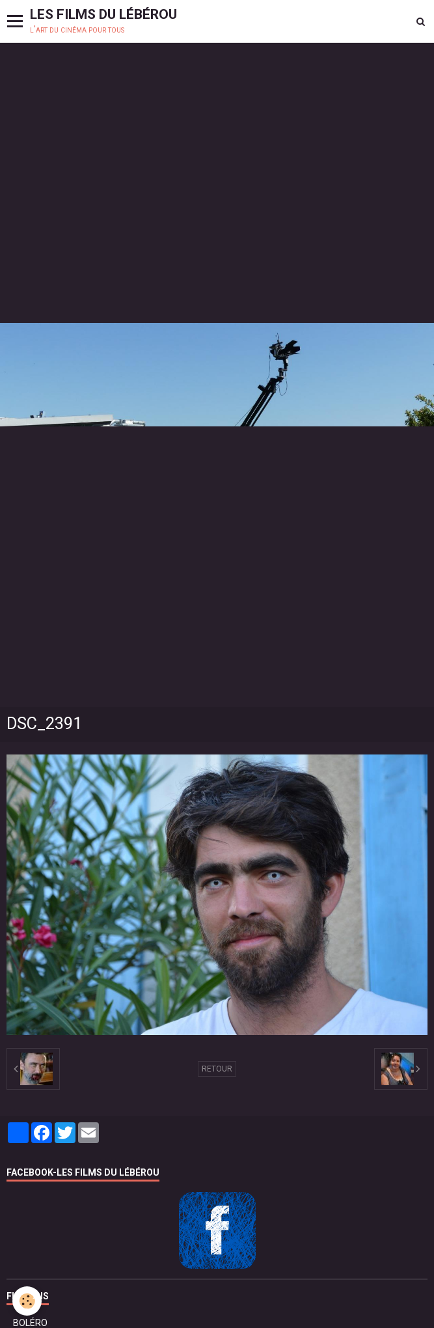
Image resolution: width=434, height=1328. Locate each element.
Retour (217, 1068)
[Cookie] (27, 1301)
